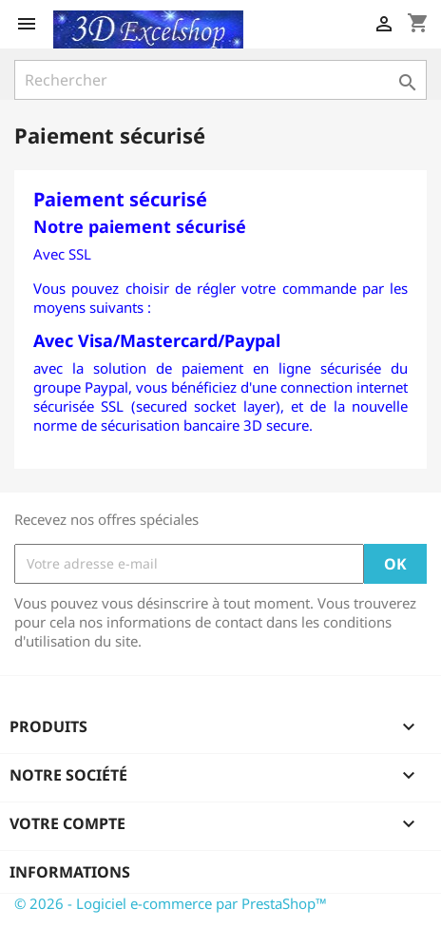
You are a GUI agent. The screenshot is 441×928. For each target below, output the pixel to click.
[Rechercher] (220, 80)
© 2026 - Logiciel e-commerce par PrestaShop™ (170, 903)
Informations (70, 871)
